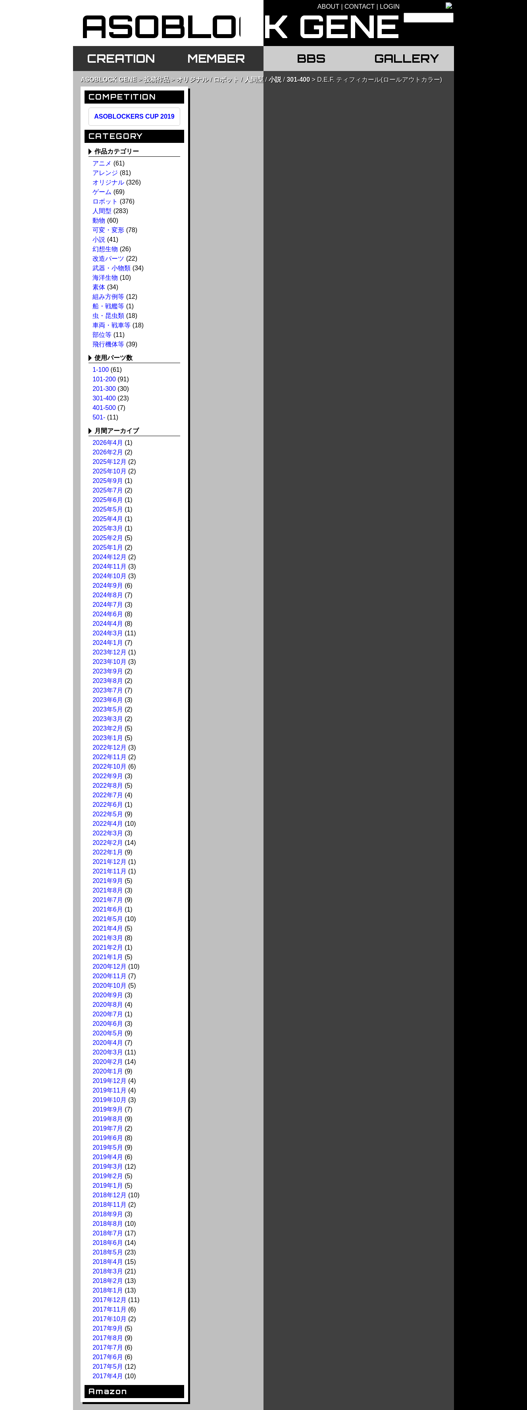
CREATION (121, 58)
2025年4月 (107, 519)
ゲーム (102, 192)
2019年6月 (107, 1138)
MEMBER (216, 58)
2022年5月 (107, 814)
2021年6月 (107, 909)
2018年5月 (107, 1252)
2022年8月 (107, 785)
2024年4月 (107, 623)
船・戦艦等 (108, 306)
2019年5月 (107, 1147)
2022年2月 (107, 842)
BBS (311, 58)
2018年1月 (107, 1290)
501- (98, 417)
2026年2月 (107, 452)
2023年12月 (109, 652)
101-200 (104, 379)
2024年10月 (109, 576)
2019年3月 (107, 1166)
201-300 (104, 388)
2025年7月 (107, 490)
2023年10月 (109, 661)
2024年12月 (109, 557)
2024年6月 (107, 614)
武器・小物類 (111, 268)
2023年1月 (107, 738)
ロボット (226, 79)
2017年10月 (109, 1319)
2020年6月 (107, 1023)
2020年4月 (107, 1042)
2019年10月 (109, 1099)
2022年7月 (107, 795)
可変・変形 (108, 230)
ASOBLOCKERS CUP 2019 (134, 116)
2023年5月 (107, 709)
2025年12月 (109, 461)
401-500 (104, 407)
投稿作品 (156, 79)
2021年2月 (107, 947)
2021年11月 (109, 871)
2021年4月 (107, 928)
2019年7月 (107, 1128)
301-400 (298, 79)
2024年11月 (109, 566)
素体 (98, 287)
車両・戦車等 (111, 325)
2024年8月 (107, 595)
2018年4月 (107, 1261)
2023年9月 (107, 671)
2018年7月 (107, 1233)
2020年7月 (107, 1014)
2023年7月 (107, 690)
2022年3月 (107, 833)
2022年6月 (107, 804)
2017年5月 (107, 1366)
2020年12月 (109, 966)
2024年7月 (107, 604)
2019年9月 (107, 1109)
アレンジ (105, 172)
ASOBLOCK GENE (109, 79)
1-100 (100, 369)
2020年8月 (107, 1004)
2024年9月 (107, 585)
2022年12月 (109, 747)
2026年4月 (107, 442)
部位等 (102, 334)
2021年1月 (107, 957)
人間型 (254, 79)
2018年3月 (107, 1271)
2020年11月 (109, 976)
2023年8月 (107, 680)
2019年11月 (109, 1090)
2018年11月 (109, 1204)
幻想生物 (105, 249)
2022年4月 (107, 823)
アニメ (102, 163)
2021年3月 (107, 938)
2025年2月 (107, 538)
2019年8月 (107, 1119)
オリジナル (192, 79)
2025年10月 (109, 471)
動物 (98, 220)
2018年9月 (107, 1214)
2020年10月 (109, 985)
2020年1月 (107, 1071)
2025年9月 (107, 480)
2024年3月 (107, 633)
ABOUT (328, 6)
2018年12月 (109, 1195)
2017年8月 (107, 1338)
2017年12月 (109, 1300)
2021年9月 (107, 880)
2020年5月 (107, 1033)
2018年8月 (107, 1223)
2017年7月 (107, 1347)
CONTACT (359, 6)
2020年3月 (107, 1052)
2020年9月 (107, 995)
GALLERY (406, 58)
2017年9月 (107, 1328)
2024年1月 (107, 642)
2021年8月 (107, 890)
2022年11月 (109, 757)
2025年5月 (107, 509)
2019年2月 (107, 1176)
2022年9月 (107, 776)
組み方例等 (108, 296)
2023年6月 (107, 699)
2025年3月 (107, 528)
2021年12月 (109, 861)
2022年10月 (109, 766)
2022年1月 (107, 852)
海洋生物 (105, 277)
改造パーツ (108, 258)
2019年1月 (107, 1185)
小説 (275, 79)
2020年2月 (107, 1061)
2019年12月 (109, 1080)
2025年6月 (107, 499)
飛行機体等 (108, 344)
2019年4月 (107, 1157)
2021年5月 (107, 919)
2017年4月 (107, 1376)
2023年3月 (107, 719)
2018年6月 (107, 1242)
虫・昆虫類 (108, 315)
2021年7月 (107, 899)
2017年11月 (109, 1309)
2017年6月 (107, 1357)
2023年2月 (107, 728)
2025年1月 (107, 547)
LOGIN (390, 6)
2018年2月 (107, 1280)
